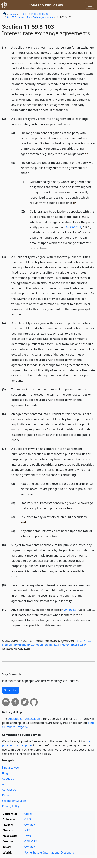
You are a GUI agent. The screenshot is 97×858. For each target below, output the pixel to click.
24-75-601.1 (73, 227)
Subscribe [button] (10, 690)
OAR (27, 841)
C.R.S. (13, 13)
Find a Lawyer (11, 767)
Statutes (29, 825)
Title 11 (24, 13)
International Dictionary (58, 852)
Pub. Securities (39, 13)
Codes (28, 814)
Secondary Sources (14, 801)
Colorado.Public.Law (45, 5)
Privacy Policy (10, 806)
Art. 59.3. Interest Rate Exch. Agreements (30, 17)
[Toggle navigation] (90, 5)
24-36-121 (71, 610)
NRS (27, 830)
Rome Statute (33, 852)
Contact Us (9, 790)
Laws (27, 836)
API (4, 784)
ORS (34, 841)
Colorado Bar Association (24, 719)
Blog (5, 773)
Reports (7, 795)
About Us (8, 778)
